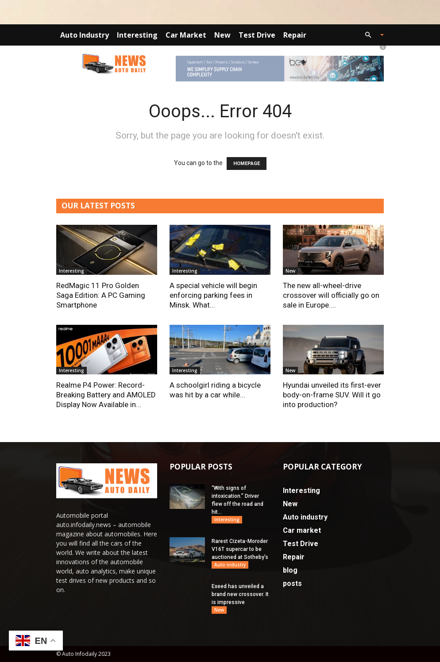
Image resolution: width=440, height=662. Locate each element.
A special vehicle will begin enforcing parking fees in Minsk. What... (213, 295)
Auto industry (84, 35)
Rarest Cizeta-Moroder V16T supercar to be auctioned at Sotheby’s (240, 549)
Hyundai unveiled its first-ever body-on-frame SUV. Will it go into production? (332, 395)
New (222, 35)
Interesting (137, 35)
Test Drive (257, 35)
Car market (186, 35)
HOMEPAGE (246, 163)
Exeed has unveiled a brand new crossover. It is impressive (240, 594)
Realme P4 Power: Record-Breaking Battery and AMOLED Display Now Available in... (106, 395)
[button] (370, 35)
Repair (294, 35)
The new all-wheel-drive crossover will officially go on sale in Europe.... (331, 295)
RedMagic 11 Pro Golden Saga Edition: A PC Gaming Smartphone (100, 295)
